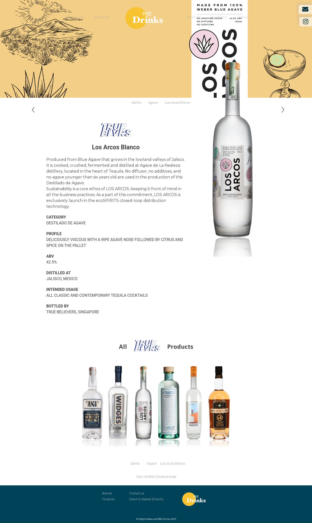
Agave (153, 102)
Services (101, 16)
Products (108, 499)
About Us (74, 16)
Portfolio (218, 16)
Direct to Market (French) (146, 499)
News (242, 16)
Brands (193, 16)
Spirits (136, 102)
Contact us (136, 493)
